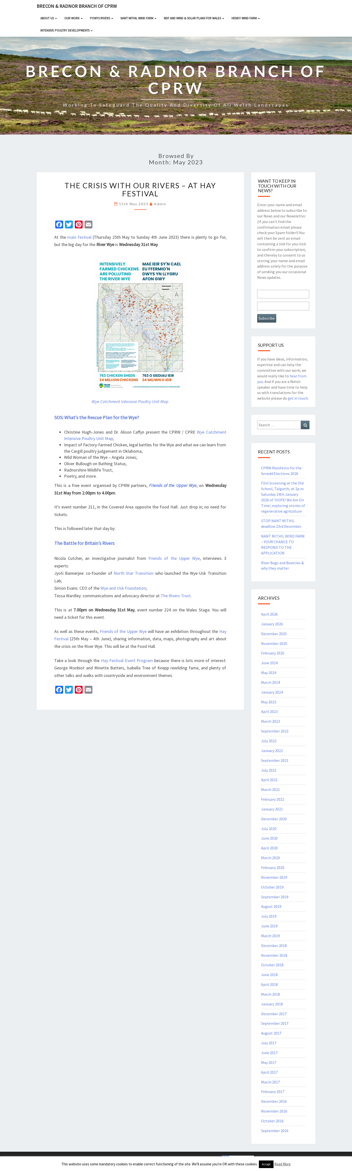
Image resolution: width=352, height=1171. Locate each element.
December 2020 (274, 818)
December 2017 (274, 1013)
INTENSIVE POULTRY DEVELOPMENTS (66, 30)
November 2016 (274, 1111)
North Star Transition (134, 573)
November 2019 (274, 877)
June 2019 (269, 925)
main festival (79, 237)
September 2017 (274, 1023)
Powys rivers (101, 18)
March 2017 (270, 1082)
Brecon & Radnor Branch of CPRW (77, 6)
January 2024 (272, 692)
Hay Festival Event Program (127, 660)
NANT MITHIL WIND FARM (138, 18)
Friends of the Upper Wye (173, 485)
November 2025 (274, 643)
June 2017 (269, 1052)
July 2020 (268, 828)
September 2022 (274, 731)
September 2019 (274, 896)
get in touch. (298, 398)
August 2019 (271, 906)
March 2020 (270, 857)
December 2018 (274, 945)
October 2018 (272, 964)
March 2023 (270, 721)
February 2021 (272, 799)
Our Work (73, 18)
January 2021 (272, 809)
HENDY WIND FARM (245, 18)
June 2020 (269, 838)
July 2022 (268, 740)
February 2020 (272, 867)
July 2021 (268, 770)
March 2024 (270, 682)
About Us (48, 18)
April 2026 (269, 614)
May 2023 (268, 701)
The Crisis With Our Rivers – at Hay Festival (140, 189)
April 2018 (269, 984)
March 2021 (270, 789)
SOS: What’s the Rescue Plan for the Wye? (96, 417)
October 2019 (272, 887)
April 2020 (269, 847)
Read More (282, 1164)
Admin (160, 204)
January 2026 (272, 623)
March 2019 (270, 935)
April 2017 (269, 1072)
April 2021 (269, 779)
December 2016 (274, 1101)
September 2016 (274, 1130)
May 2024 (268, 672)
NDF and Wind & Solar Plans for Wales (194, 18)
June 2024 (269, 662)
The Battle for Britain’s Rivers (84, 543)
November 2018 (274, 955)
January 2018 (272, 1004)
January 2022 (272, 750)
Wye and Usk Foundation (123, 588)
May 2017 (268, 1062)
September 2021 (274, 760)
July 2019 (268, 916)
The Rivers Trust (176, 595)
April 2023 (269, 711)
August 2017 (271, 1033)
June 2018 (269, 974)
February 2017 (272, 1091)
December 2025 (274, 633)
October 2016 (272, 1120)
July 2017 (268, 1042)
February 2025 (272, 653)
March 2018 (270, 994)
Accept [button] (266, 1164)
